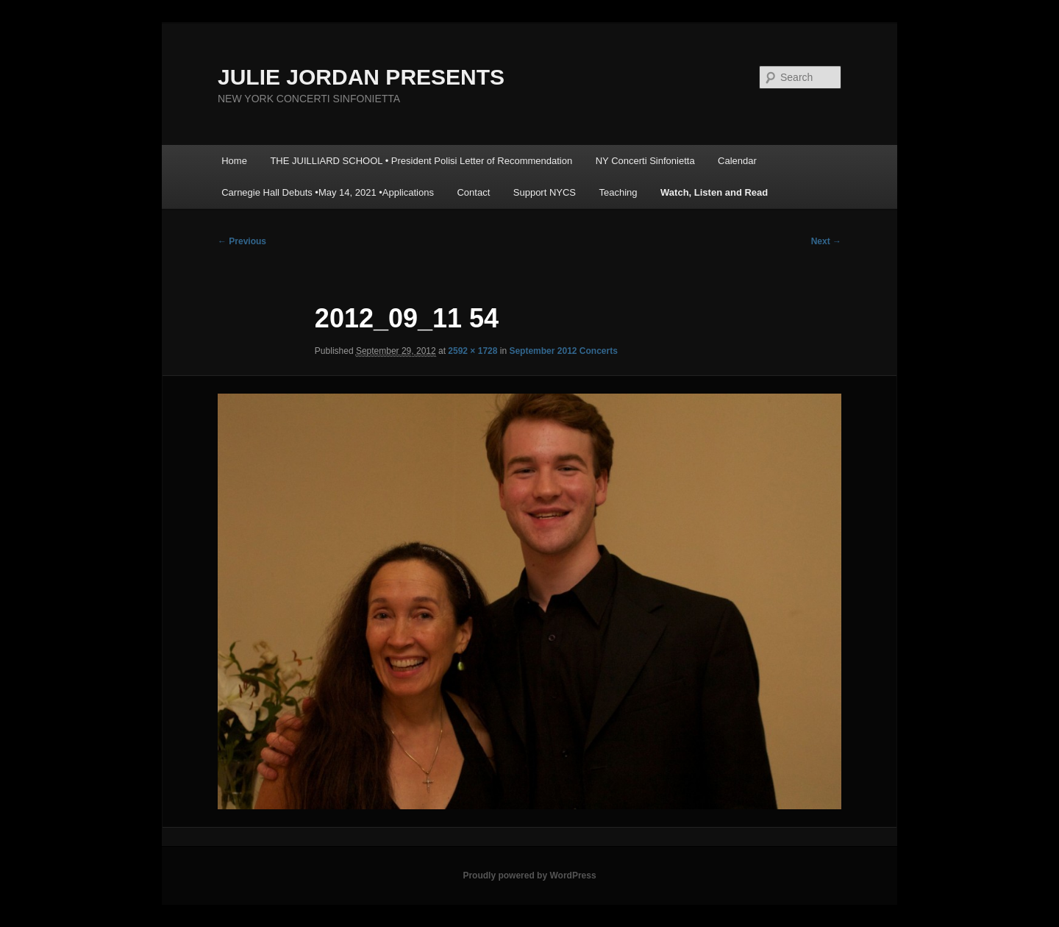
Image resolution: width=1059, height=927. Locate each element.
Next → (826, 241)
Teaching (618, 192)
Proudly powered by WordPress (529, 875)
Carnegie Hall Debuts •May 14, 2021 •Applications (327, 192)
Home (234, 160)
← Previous (242, 241)
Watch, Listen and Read (714, 192)
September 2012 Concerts (563, 351)
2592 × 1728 (472, 351)
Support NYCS (544, 192)
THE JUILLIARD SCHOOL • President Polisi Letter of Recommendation (421, 160)
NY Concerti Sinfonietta (645, 160)
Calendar (737, 160)
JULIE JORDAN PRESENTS (361, 77)
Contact (473, 192)
